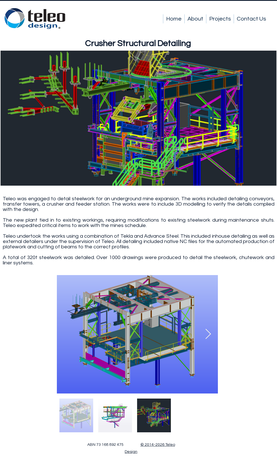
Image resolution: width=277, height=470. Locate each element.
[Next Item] (208, 334)
